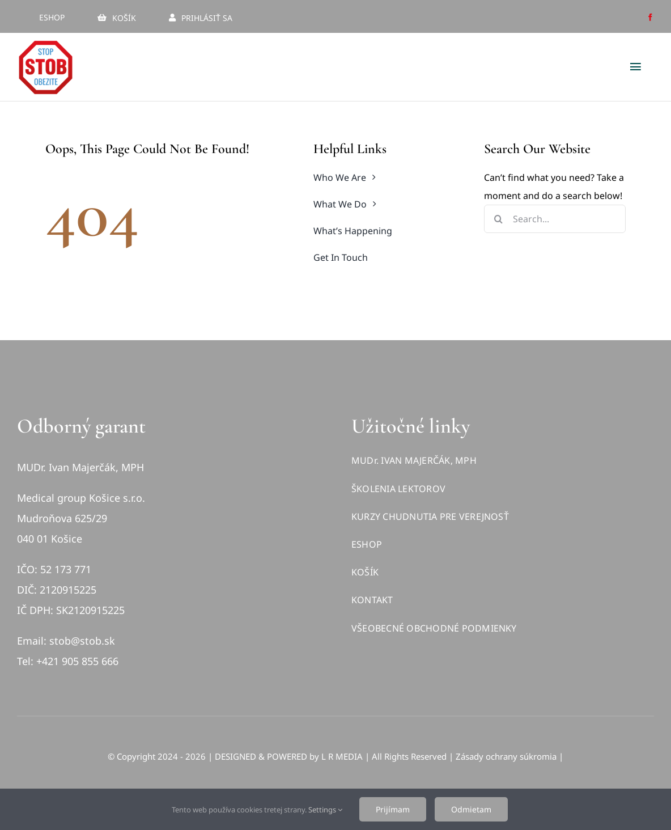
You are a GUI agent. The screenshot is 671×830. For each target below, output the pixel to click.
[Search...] (555, 219)
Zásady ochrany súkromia (506, 756)
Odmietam (471, 809)
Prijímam (393, 809)
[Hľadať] (498, 219)
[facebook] (650, 17)
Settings (325, 809)
